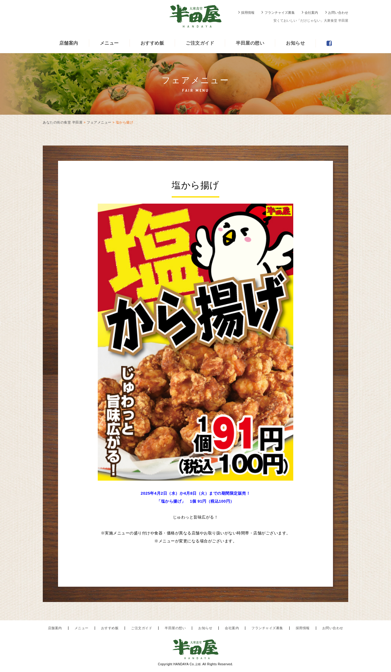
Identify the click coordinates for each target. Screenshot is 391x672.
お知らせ (295, 43)
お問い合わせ (338, 12)
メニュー (109, 43)
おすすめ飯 (152, 43)
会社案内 (311, 12)
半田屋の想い (250, 43)
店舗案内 (68, 43)
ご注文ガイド (200, 43)
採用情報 (247, 12)
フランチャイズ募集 (280, 12)
